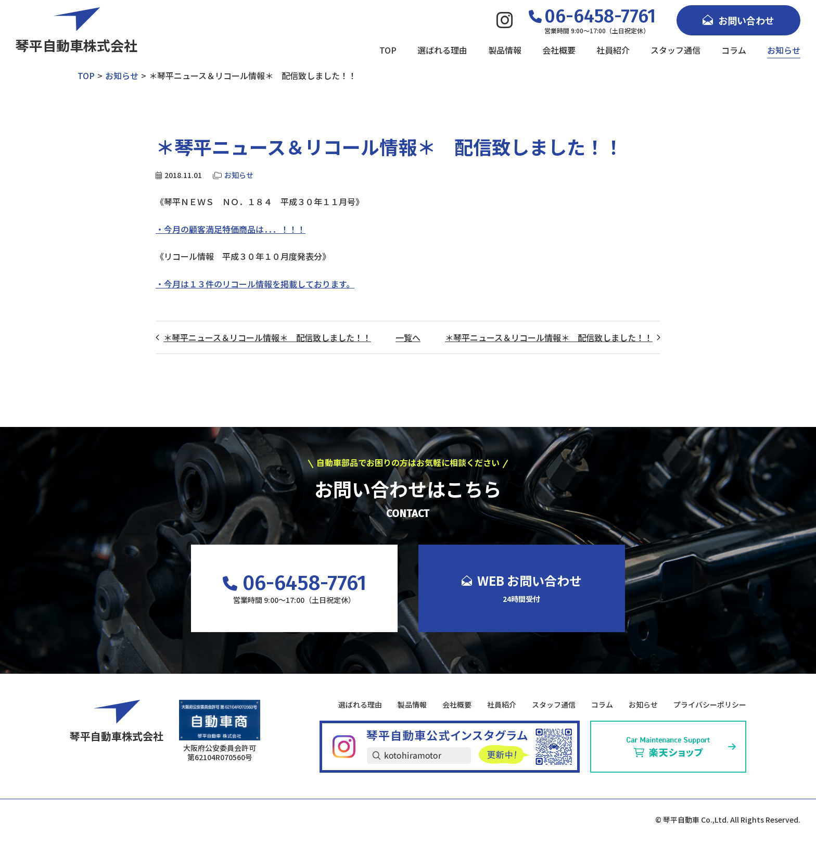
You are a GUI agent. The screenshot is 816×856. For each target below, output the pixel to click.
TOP (388, 50)
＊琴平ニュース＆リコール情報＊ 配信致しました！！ (267, 337)
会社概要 (559, 50)
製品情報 (504, 50)
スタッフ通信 (675, 50)
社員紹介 (613, 50)
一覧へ (408, 337)
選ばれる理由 (442, 50)
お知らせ (783, 50)
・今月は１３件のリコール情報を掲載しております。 (255, 283)
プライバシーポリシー (709, 705)
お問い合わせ (738, 20)
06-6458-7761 (294, 583)
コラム (733, 50)
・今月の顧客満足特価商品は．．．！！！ (230, 229)
